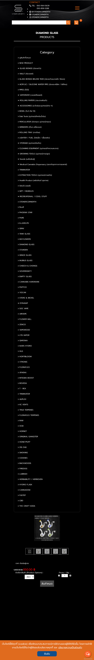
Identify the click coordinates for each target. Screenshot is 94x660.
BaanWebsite (88, 659)
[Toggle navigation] (77, 8)
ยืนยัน (47, 654)
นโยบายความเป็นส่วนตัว (70, 647)
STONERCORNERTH (40, 14)
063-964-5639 (43, 5)
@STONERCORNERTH (41, 11)
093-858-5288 (43, 8)
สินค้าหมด (47, 584)
